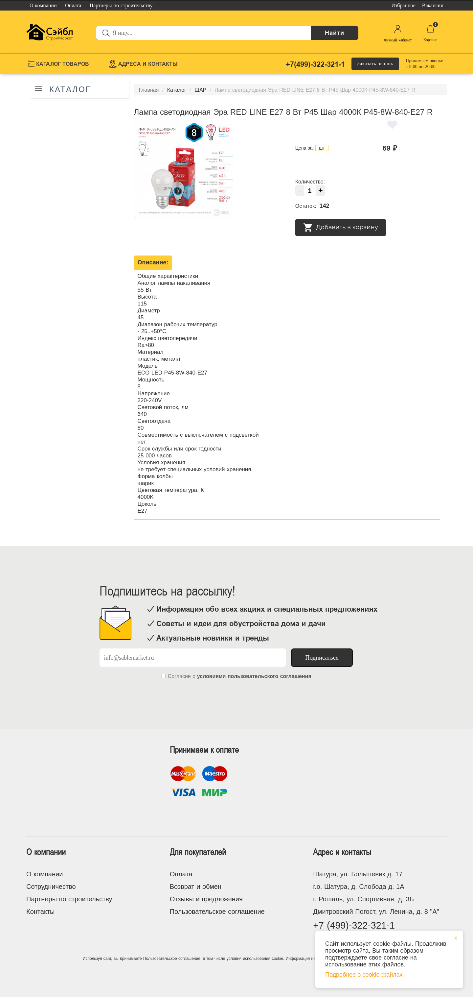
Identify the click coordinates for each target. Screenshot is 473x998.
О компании (44, 874)
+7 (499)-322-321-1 (355, 925)
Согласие (179, 676)
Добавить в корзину (340, 227)
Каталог (71, 89)
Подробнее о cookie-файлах (364, 974)
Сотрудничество (51, 886)
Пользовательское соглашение (217, 911)
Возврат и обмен (195, 886)
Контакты (40, 911)
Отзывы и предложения (206, 899)
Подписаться (322, 657)
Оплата (181, 874)
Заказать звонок (375, 63)
